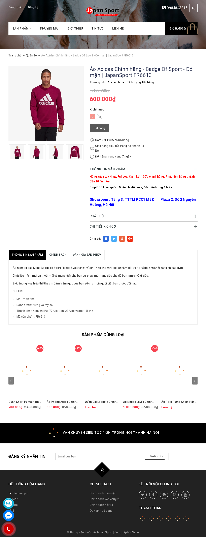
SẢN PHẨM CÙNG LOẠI (103, 334)
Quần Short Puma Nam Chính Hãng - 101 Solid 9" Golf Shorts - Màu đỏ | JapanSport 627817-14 (25, 402)
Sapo (135, 532)
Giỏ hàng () (177, 28)
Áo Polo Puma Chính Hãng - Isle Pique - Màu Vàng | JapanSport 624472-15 (178, 402)
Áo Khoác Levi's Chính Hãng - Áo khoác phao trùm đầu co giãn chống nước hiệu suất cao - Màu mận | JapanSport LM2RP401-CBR (140, 402)
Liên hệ (118, 28)
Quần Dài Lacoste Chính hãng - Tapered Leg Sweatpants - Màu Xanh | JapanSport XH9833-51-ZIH (101, 402)
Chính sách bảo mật (103, 493)
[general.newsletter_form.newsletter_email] (97, 456)
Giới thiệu (75, 28)
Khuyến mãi (49, 28)
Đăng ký (33, 7)
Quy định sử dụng (101, 510)
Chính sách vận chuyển (104, 499)
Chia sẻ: (95, 238)
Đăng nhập (15, 7)
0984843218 (177, 8)
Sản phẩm (22, 28)
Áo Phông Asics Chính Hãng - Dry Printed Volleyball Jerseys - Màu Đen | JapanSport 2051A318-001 (63, 402)
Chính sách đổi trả (101, 504)
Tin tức (98, 28)
